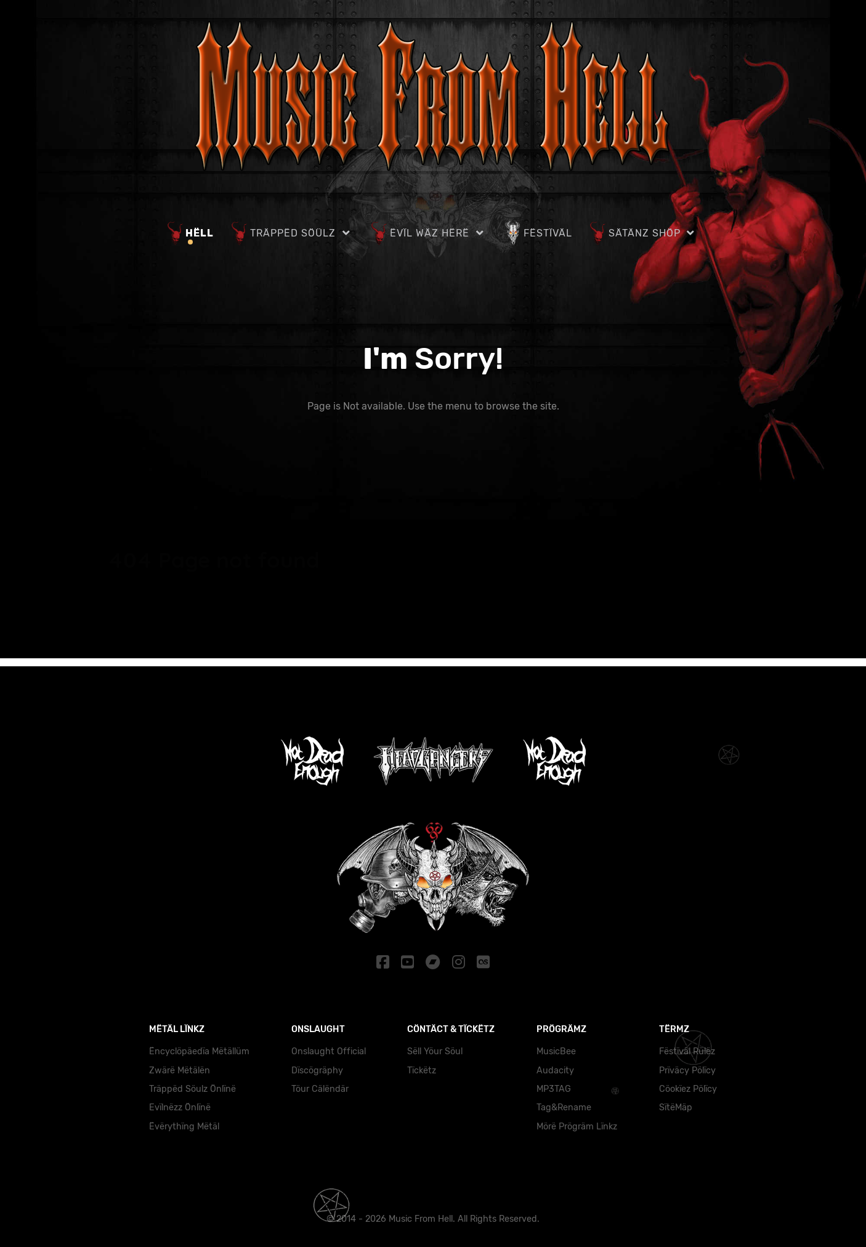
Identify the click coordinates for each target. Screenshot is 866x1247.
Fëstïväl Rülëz (687, 1051)
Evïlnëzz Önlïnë (180, 1107)
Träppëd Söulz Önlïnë (192, 1089)
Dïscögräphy (317, 1070)
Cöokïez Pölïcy (688, 1089)
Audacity (555, 1070)
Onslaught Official (328, 1051)
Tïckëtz (421, 1070)
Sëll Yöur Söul (435, 1051)
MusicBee (556, 1051)
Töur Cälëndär (320, 1089)
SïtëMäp (675, 1107)
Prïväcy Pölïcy (687, 1070)
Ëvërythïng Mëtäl (184, 1126)
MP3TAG (553, 1089)
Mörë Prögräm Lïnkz (576, 1126)
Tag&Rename (563, 1107)
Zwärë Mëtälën (179, 1070)
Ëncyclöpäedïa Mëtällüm (199, 1051)
